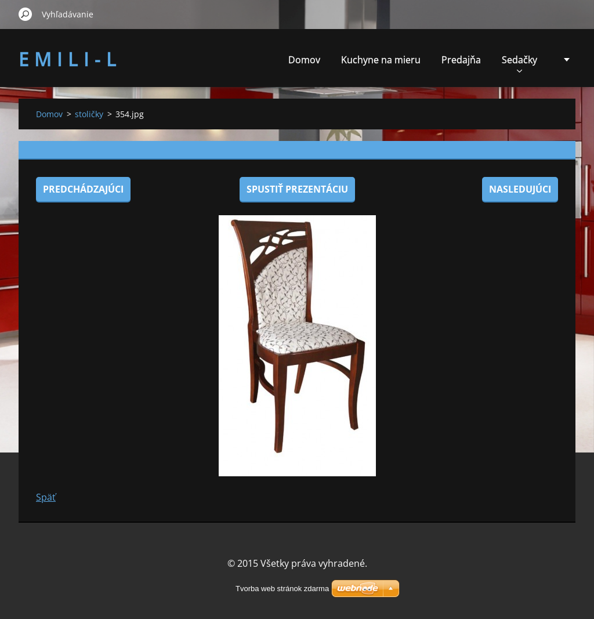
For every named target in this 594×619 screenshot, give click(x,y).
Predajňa (461, 59)
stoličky (89, 114)
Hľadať (25, 13)
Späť (46, 497)
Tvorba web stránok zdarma (282, 588)
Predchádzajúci (83, 189)
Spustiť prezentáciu (297, 189)
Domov (304, 59)
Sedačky (519, 63)
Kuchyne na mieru (381, 59)
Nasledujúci (520, 189)
